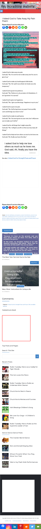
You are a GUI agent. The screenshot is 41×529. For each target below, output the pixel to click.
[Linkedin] (6, 27)
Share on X (32, 153)
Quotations (19, 254)
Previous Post (8, 230)
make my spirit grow (11, 220)
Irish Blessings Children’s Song (21, 407)
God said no (18, 215)
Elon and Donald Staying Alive (21, 446)
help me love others (24, 216)
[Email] (25, 27)
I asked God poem (10, 218)
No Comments (5, 259)
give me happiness (9, 215)
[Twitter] (19, 27)
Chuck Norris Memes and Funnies (23, 399)
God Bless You (8, 520)
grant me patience (25, 215)
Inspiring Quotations (17, 520)
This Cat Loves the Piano (19, 375)
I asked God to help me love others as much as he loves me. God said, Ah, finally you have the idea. (21, 148)
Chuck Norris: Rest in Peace (20, 391)
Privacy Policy (33, 520)
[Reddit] (13, 27)
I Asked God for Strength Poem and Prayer (22, 158)
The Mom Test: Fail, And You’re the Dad (16, 257)
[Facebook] (3, 27)
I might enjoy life (19, 218)
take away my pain (21, 220)
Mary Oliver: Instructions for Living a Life (16, 289)
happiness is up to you (13, 216)
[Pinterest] (10, 27)
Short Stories (27, 254)
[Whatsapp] (22, 27)
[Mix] (16, 27)
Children (12, 254)
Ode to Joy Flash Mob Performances (24, 462)
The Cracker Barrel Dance (20, 438)
